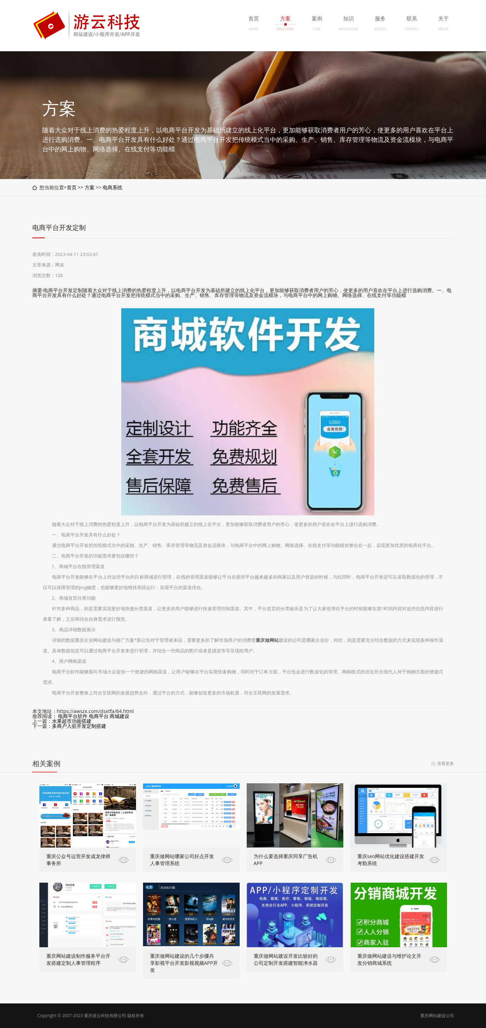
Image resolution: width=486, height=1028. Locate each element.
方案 (90, 187)
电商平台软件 (73, 716)
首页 (72, 187)
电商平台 (99, 716)
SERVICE (380, 29)
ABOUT (443, 29)
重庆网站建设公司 (437, 1016)
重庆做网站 (267, 640)
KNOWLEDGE (348, 29)
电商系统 (112, 187)
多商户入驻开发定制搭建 (79, 726)
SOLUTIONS (285, 29)
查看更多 (445, 763)
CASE (316, 29)
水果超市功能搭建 (71, 721)
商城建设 (119, 716)
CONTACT (411, 29)
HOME (253, 29)
